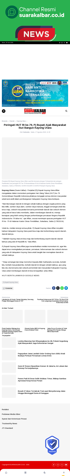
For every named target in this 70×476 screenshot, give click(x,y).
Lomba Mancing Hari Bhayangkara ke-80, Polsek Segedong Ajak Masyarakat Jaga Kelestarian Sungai (43, 342)
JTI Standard (7, 428)
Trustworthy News (9, 423)
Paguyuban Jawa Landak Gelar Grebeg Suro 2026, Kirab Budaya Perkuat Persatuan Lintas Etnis (41, 355)
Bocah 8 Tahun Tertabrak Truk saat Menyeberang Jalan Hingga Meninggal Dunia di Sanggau (41, 392)
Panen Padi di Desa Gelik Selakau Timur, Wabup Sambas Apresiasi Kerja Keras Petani (42, 380)
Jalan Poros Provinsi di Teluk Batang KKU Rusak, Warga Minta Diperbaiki (57, 330)
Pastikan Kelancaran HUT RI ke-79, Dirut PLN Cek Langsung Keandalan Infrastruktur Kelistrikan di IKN (52, 301)
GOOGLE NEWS (32, 275)
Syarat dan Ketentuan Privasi (14, 419)
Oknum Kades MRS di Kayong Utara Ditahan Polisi (35, 329)
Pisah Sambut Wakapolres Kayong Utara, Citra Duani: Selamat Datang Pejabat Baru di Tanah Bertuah (12, 331)
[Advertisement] (35, 61)
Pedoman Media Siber (11, 414)
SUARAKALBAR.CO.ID (17, 465)
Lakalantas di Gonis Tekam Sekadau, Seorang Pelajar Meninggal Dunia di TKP (17, 300)
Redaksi (5, 409)
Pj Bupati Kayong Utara (10, 282)
